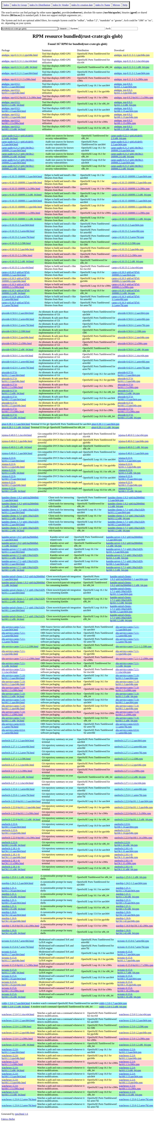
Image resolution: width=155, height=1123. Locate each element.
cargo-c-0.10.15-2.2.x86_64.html (18, 261)
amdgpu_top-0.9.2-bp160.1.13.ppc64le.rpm (126, 115)
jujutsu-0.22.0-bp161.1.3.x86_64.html (13, 471)
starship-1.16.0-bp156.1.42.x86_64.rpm (127, 931)
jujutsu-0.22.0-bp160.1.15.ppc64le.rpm (130, 483)
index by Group (19, 5)
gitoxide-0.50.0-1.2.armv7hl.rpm (134, 325)
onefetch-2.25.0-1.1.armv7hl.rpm (130, 795)
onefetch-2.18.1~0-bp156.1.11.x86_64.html (13, 868)
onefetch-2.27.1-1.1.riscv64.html (17, 783)
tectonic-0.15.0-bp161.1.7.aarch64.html (13, 953)
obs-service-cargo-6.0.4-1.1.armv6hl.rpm (127, 731)
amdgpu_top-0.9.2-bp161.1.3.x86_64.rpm (125, 103)
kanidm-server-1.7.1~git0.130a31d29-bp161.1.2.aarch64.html (20, 550)
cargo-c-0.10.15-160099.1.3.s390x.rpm (131, 188)
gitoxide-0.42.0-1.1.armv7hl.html (18, 367)
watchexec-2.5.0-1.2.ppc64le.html (18, 1032)
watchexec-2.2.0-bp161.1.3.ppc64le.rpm (130, 1057)
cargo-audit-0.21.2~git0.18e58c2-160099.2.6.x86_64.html (18, 155)
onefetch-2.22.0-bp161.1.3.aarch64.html (21, 801)
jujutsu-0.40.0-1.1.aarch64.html (17, 453)
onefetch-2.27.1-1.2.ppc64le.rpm (130, 765)
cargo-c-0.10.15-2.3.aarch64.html (18, 225)
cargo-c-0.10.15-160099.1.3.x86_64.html (22, 194)
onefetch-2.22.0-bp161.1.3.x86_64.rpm (133, 819)
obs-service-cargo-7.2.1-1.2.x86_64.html (13, 664)
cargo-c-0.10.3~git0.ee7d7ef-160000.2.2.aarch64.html (16, 273)
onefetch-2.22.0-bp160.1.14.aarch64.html (14, 825)
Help (125, 5)
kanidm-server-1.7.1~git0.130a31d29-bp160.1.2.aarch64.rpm (124, 562)
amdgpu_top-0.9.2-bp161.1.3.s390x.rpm (133, 97)
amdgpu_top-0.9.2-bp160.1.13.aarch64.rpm (126, 109)
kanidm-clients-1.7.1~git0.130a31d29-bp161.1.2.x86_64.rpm (126, 517)
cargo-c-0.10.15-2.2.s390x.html (17, 255)
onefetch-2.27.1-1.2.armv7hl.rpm (130, 752)
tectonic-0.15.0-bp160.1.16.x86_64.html (13, 995)
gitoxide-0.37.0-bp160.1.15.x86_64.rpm (129, 416)
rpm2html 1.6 (21, 1114)
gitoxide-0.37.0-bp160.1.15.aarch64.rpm (129, 398)
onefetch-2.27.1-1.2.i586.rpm (128, 758)
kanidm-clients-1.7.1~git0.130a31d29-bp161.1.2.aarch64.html (20, 511)
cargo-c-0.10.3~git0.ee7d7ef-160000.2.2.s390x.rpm (126, 285)
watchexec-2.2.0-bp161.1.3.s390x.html (12, 1063)
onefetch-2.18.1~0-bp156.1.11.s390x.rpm (125, 862)
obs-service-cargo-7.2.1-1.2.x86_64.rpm (127, 664)
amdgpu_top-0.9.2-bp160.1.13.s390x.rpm (125, 121)
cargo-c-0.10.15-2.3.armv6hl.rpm (128, 231)
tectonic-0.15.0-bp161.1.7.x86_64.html (13, 971)
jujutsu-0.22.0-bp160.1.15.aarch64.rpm (130, 477)
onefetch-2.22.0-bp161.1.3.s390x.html (20, 813)
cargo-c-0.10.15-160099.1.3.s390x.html (21, 188)
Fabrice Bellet (8, 1119)
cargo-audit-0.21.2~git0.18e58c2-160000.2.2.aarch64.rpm (127, 161)
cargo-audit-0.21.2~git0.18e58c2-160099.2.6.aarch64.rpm (127, 149)
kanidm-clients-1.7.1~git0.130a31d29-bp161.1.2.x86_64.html (20, 517)
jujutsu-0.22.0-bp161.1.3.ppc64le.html (13, 465)
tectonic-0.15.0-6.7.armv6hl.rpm (133, 941)
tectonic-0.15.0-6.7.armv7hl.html (18, 947)
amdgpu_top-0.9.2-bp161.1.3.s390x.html (21, 97)
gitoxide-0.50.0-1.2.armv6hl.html (18, 319)
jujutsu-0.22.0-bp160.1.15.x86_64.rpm (130, 489)
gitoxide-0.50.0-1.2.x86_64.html (17, 349)
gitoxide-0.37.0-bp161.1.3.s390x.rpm (128, 386)
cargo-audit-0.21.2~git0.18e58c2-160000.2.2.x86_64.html (18, 167)
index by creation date (82, 5)
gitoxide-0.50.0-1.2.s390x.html (17, 343)
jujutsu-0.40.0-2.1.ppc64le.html (17, 441)
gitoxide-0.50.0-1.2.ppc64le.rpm (133, 337)
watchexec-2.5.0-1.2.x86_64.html (18, 1044)
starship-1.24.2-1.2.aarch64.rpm (131, 883)
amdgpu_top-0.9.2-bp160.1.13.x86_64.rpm (125, 128)
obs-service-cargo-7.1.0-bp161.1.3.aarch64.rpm (127, 676)
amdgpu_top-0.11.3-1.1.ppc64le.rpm (132, 55)
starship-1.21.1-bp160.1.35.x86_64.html (13, 907)
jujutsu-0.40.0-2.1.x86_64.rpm (133, 447)
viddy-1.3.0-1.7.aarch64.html (16, 1003)
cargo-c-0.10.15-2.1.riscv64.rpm (127, 267)
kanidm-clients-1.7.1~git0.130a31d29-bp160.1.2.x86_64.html (20, 529)
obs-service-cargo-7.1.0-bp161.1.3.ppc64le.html (13, 683)
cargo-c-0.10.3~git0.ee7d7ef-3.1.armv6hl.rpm (126, 298)
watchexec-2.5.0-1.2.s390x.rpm (134, 1038)
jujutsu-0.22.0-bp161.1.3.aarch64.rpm (129, 459)
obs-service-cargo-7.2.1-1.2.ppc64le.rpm (127, 652)
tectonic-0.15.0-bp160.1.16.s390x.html (13, 989)
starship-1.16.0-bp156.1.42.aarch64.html (14, 913)
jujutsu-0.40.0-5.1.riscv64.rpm (133, 435)
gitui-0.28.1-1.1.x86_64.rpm (105, 427)
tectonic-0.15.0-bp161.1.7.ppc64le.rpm (128, 959)
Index (6, 5)
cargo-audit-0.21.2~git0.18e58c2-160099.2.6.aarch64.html (18, 149)
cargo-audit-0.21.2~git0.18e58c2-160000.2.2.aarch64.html (18, 161)
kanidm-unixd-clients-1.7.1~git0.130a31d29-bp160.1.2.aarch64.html (23, 609)
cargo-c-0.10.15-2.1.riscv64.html (18, 267)
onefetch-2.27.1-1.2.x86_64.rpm (130, 777)
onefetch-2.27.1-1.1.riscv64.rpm (130, 783)
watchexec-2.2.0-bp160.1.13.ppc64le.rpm (131, 1081)
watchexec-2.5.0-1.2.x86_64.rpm (135, 1044)
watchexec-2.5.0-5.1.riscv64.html (18, 1014)
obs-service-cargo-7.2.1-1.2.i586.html (20, 646)
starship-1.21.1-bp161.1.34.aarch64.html (14, 889)
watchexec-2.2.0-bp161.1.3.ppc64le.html (13, 1057)
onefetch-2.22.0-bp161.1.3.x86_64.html (21, 819)
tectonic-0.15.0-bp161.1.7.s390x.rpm (135, 965)
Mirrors (116, 5)
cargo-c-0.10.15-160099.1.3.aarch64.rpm (132, 176)
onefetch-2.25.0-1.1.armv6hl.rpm (130, 789)
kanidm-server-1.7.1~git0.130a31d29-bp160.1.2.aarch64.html (20, 562)
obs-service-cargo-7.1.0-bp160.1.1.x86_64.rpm (127, 719)
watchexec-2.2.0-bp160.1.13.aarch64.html (14, 1075)
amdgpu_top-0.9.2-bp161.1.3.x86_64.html (13, 103)
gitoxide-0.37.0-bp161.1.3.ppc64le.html (13, 380)
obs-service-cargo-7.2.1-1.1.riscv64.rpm (127, 670)
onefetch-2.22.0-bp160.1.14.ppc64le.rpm (126, 831)
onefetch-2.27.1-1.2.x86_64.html (18, 777)
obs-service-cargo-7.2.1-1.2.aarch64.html (13, 628)
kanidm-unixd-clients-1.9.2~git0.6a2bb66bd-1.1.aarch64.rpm (129, 577)
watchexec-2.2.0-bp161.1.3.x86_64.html (13, 1069)
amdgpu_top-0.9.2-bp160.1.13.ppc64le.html (14, 115)
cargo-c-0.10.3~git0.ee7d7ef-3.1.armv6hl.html (16, 298)
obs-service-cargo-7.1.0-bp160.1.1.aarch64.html (13, 701)
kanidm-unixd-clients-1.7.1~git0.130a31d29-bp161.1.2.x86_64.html (23, 600)
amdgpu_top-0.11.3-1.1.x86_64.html (19, 67)
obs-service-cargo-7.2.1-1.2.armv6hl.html (13, 634)
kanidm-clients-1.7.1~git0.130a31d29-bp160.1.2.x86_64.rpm (126, 529)
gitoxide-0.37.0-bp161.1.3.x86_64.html (13, 392)
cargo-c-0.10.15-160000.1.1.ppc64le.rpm (132, 207)
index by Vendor (61, 5)
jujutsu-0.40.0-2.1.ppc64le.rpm (133, 441)
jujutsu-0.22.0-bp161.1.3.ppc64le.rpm (129, 465)
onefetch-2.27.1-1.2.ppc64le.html (18, 765)
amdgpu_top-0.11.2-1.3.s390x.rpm (131, 79)
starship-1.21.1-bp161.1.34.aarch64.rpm (127, 889)
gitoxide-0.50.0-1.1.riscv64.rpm (133, 355)
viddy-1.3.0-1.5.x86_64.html (16, 1006)
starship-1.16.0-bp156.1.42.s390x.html (20, 925)
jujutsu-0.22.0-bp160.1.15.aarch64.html (14, 477)
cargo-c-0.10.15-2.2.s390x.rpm (127, 255)
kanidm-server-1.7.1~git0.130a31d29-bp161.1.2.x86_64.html (20, 556)
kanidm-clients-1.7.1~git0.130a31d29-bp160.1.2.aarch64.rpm (126, 523)
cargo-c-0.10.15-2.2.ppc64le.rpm (128, 249)
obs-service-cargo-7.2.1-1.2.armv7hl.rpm (127, 640)
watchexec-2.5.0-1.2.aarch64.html (18, 1020)
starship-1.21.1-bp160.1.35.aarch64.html (14, 901)
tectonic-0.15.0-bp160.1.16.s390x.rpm (128, 989)
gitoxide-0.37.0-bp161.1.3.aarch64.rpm (129, 373)
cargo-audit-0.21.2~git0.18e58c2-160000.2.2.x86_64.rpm (127, 167)
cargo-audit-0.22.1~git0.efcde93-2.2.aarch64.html (18, 143)
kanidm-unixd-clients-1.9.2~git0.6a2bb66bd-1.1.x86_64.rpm (128, 584)
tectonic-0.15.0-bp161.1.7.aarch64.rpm (128, 953)
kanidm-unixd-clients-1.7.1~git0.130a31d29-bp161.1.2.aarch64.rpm (121, 591)
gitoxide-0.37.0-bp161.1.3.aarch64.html (13, 373)
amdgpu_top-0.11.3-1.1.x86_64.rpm (131, 67)
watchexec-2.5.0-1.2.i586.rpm (133, 1026)
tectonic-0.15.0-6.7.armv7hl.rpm (133, 947)
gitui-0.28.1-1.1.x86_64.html (16, 427)
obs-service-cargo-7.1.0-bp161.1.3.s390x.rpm (127, 689)
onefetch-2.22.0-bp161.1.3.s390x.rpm (132, 813)
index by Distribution (40, 5)
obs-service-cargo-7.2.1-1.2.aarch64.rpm (127, 628)
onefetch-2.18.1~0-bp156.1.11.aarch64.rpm (126, 849)
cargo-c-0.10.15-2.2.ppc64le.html (18, 249)
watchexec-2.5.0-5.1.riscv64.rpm (135, 1014)
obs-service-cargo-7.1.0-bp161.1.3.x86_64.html (13, 695)
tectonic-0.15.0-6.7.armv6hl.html (18, 941)
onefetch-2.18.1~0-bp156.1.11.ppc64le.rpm (126, 856)
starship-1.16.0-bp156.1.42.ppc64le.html (14, 919)
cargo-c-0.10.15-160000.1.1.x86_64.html (22, 219)
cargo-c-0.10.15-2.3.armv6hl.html (18, 231)
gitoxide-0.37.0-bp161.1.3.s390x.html (12, 386)
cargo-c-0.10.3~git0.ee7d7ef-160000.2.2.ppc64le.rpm (126, 279)
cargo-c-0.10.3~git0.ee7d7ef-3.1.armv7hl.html (16, 304)
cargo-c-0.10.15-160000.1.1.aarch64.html (22, 200)
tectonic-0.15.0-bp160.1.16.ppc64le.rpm (129, 983)
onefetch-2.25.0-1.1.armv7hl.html (18, 795)
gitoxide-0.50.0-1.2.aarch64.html (18, 313)
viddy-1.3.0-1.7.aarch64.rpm (113, 1003)
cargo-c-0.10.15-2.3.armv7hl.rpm (128, 237)
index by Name (102, 5)
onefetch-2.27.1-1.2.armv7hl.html (18, 752)
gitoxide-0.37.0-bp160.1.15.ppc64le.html (14, 404)
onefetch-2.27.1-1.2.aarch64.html (18, 740)
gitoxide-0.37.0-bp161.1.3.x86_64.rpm (129, 392)
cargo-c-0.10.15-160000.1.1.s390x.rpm (131, 213)
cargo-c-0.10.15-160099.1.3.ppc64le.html (22, 182)
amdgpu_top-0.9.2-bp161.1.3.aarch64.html (13, 85)
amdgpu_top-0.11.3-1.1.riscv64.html (19, 61)
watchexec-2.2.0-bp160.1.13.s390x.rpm (130, 1087)
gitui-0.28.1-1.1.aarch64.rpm (105, 424)
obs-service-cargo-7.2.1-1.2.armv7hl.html (13, 640)
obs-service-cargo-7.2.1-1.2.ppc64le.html (13, 652)
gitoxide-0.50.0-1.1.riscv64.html (17, 355)
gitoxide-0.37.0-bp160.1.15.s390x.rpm (129, 410)
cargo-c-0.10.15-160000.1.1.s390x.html (21, 213)
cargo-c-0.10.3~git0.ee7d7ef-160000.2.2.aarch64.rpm (126, 273)
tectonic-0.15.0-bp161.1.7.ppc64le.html (13, 959)
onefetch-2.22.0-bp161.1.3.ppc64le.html (21, 807)
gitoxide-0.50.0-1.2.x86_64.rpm (133, 349)
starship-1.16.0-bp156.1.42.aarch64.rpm (127, 913)
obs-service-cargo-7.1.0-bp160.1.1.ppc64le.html (13, 707)
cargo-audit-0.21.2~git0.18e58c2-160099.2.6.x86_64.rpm (127, 155)
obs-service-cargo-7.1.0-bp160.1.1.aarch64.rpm (127, 701)
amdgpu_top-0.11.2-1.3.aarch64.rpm (132, 73)
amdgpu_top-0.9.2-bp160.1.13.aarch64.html (14, 109)
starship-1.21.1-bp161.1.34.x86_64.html (13, 895)
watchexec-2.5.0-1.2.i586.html (16, 1026)
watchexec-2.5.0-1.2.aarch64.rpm (135, 1020)
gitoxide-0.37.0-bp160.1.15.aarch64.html (14, 398)
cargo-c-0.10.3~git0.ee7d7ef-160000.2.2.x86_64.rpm (126, 291)
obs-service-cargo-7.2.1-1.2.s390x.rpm (134, 658)
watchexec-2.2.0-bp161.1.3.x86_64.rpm (130, 1069)
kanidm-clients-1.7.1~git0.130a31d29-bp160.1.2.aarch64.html (20, 523)
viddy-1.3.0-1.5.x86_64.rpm (112, 1006)
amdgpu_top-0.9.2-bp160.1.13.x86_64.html (13, 128)
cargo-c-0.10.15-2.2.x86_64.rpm (127, 261)
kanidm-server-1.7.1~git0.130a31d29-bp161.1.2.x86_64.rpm (124, 556)
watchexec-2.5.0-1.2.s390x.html (17, 1038)
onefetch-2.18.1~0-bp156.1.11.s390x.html (13, 862)
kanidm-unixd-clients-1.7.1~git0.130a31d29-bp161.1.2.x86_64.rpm (121, 600)
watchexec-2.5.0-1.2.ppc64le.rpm (135, 1032)
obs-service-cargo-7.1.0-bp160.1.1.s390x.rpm (127, 713)
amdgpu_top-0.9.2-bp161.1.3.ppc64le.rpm (125, 91)
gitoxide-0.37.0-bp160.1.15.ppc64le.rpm (129, 404)
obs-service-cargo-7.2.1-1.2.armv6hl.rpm (127, 634)
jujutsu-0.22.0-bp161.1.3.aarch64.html (13, 459)
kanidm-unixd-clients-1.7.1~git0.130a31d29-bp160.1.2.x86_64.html (23, 617)
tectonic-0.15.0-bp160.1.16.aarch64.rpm (129, 977)
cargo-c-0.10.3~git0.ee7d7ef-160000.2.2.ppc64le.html (16, 279)
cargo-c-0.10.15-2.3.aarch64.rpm (128, 225)
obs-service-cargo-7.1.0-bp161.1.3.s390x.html (13, 689)
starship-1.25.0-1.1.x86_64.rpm (131, 877)
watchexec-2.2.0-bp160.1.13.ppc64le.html (14, 1081)
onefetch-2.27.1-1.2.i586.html (16, 758)
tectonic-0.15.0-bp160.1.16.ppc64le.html (14, 983)
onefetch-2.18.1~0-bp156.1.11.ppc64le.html (14, 856)
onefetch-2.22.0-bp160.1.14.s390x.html (21, 837)
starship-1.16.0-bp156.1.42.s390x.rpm (134, 925)
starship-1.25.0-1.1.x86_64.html (17, 877)
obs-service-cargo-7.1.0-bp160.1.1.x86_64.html (13, 719)
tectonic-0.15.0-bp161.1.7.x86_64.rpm (128, 971)
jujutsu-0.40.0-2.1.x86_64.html (17, 447)
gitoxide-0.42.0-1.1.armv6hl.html (18, 361)
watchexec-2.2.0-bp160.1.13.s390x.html (13, 1087)
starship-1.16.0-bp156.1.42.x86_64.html (13, 931)
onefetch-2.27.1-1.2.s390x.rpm (129, 771)
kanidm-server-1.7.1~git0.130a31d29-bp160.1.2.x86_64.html (20, 568)
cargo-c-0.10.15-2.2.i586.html (16, 243)
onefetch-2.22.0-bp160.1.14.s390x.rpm (133, 837)
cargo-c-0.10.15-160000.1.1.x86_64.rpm (131, 219)
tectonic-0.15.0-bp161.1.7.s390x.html (20, 965)
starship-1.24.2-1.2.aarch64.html (17, 883)
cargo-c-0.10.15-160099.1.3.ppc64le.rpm (132, 182)
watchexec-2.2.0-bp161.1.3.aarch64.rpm (130, 1050)
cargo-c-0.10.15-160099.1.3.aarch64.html (22, 176)
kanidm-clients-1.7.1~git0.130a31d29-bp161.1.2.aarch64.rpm (126, 511)
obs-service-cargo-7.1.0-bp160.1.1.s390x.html (13, 713)
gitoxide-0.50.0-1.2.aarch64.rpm (133, 313)
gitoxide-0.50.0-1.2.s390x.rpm (132, 343)
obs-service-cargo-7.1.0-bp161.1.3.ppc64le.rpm (127, 683)
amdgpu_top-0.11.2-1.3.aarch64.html (20, 73)
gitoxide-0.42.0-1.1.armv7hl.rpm (134, 367)
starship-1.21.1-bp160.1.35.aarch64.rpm (127, 901)
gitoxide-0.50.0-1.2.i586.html (16, 331)
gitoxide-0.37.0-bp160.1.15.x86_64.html (13, 416)
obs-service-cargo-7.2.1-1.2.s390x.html (21, 658)
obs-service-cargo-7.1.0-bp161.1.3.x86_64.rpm (127, 695)
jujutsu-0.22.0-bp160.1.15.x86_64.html (13, 489)
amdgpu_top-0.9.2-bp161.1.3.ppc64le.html (13, 91)
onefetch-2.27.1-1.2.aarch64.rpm (130, 740)
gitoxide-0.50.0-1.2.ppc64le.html (18, 337)
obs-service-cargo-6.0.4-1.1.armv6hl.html (13, 731)
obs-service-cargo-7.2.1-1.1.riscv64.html (13, 670)
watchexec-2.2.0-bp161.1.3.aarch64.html (13, 1050)
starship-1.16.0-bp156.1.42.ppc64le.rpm (127, 919)
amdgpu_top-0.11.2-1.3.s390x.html (19, 79)
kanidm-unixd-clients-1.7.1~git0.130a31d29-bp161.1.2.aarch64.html (23, 591)
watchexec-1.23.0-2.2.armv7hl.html (19, 1099)
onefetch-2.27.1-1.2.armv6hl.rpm (130, 746)
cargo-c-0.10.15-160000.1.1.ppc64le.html (22, 207)
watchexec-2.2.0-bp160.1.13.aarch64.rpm (131, 1075)
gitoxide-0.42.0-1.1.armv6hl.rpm (134, 361)
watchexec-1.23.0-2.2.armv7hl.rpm (136, 1099)
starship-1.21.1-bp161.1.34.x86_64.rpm (127, 895)
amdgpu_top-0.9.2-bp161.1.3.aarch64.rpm (125, 85)
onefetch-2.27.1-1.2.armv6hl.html (18, 746)
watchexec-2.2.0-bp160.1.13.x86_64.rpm (130, 1093)
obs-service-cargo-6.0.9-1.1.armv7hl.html (13, 725)
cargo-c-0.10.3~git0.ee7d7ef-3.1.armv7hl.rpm (126, 304)
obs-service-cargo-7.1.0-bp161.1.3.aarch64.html (13, 676)
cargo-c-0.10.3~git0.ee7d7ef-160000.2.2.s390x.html (16, 285)
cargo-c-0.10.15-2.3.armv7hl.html (18, 237)
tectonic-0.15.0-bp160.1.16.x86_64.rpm (129, 995)
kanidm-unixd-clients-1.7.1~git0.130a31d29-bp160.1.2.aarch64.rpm (121, 609)
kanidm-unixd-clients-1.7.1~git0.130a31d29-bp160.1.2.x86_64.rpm (121, 618)
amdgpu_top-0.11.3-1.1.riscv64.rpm (131, 61)
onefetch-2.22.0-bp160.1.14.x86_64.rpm (126, 843)
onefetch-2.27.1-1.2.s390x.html (17, 771)
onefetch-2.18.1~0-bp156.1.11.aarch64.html (14, 849)
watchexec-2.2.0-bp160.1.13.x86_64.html (13, 1093)
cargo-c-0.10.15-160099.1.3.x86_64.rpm (131, 194)
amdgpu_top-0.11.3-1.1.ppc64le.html (20, 55)
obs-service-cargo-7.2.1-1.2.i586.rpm (133, 646)
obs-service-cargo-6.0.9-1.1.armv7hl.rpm (127, 725)
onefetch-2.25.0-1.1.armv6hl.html (18, 789)
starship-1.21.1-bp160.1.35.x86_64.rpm (127, 907)
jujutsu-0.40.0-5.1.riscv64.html (17, 435)
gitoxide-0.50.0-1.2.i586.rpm (132, 331)
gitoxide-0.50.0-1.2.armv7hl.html (18, 325)
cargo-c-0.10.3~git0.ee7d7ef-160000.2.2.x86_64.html (16, 291)
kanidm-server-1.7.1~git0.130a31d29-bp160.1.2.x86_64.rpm (124, 568)
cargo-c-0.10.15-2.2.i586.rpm (126, 243)
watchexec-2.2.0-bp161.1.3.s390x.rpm (129, 1063)
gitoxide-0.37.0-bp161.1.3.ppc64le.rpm (129, 380)
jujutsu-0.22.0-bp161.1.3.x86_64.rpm (129, 471)
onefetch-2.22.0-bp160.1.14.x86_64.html (13, 843)
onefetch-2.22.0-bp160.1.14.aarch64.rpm (126, 825)
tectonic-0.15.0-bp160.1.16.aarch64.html (14, 977)
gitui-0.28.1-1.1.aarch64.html (16, 424)
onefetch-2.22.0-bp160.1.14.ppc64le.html (14, 831)
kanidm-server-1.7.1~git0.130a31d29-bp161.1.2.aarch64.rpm (124, 550)
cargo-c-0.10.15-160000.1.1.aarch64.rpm (132, 200)
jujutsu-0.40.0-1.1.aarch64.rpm (133, 453)
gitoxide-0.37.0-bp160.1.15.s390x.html (13, 410)
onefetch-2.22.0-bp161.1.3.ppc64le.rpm (133, 807)
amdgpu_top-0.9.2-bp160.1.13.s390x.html (13, 121)
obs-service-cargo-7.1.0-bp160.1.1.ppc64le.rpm (127, 707)
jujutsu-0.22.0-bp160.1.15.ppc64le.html (14, 483)
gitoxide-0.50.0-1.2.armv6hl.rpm (134, 319)
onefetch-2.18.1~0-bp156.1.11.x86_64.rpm (125, 868)
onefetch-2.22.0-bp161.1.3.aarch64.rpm (133, 801)
